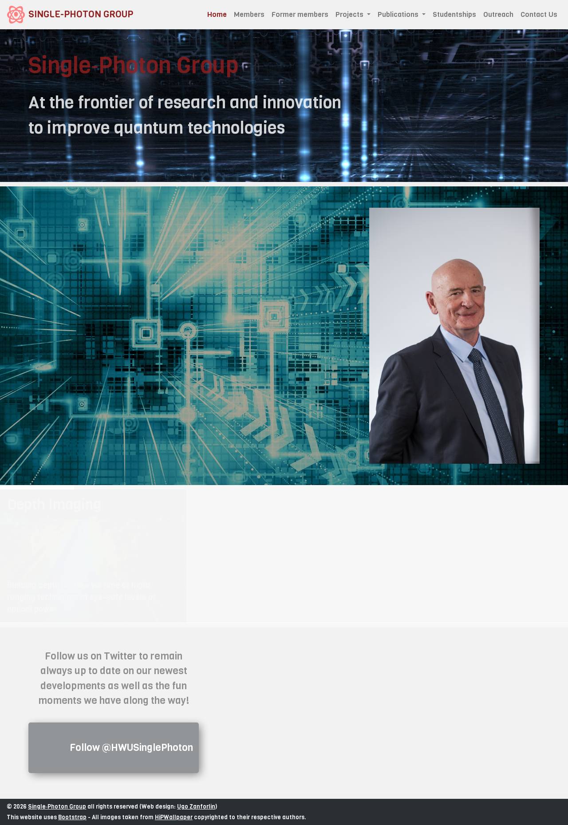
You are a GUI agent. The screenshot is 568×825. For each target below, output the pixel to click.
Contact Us (539, 14)
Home (218, 14)
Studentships (454, 14)
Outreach (498, 14)
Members (249, 14)
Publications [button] (399, 14)
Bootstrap (72, 817)
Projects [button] (350, 14)
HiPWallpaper (174, 817)
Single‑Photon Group (57, 806)
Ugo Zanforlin (196, 806)
